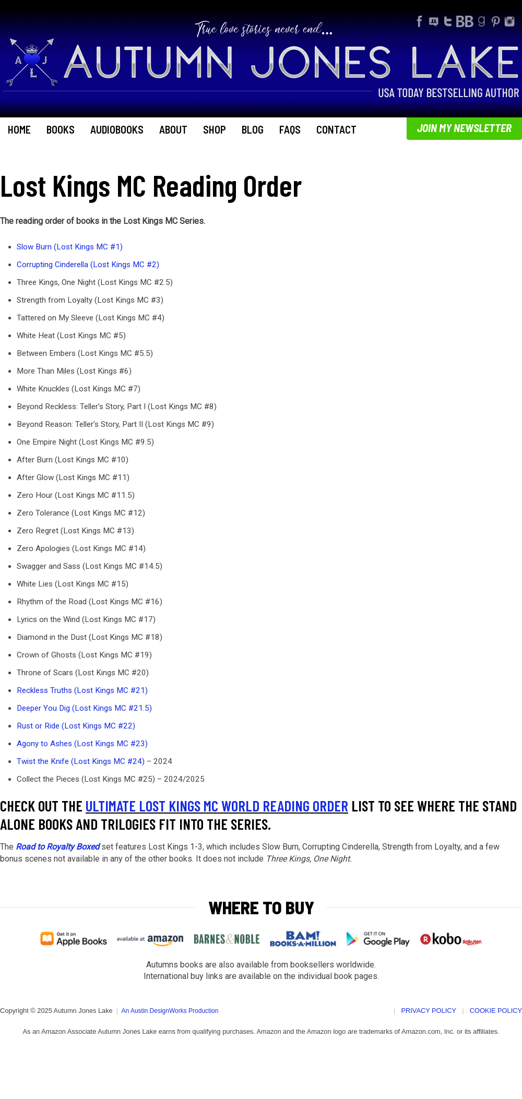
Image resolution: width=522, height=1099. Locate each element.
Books (60, 129)
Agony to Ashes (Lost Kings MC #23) (82, 743)
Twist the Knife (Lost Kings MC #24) (81, 761)
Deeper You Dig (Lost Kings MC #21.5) (84, 708)
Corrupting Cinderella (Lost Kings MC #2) (88, 264)
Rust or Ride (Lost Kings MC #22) (76, 726)
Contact (336, 129)
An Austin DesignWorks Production (170, 1010)
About (173, 129)
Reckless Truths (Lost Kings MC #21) (82, 690)
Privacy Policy (429, 1010)
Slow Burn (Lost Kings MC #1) (70, 247)
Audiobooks (117, 129)
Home (19, 129)
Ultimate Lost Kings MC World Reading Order (217, 805)
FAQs (290, 129)
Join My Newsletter (464, 127)
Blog (253, 129)
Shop (214, 129)
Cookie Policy (496, 1010)
